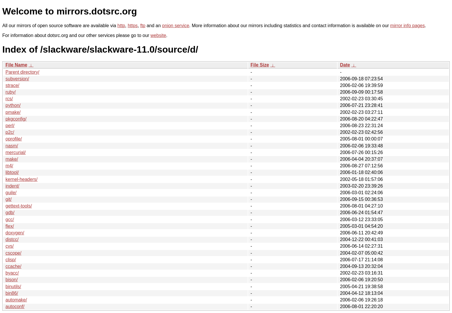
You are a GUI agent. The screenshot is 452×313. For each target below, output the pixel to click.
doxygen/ (14, 232)
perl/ (9, 125)
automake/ (16, 299)
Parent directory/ (22, 72)
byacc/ (12, 273)
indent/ (12, 186)
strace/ (12, 85)
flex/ (9, 226)
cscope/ (13, 253)
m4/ (9, 165)
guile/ (10, 192)
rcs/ (9, 98)
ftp (142, 25)
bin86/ (11, 293)
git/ (8, 199)
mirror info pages (407, 25)
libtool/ (12, 172)
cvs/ (9, 246)
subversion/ (17, 78)
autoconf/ (15, 306)
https (133, 25)
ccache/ (13, 266)
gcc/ (9, 219)
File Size (260, 64)
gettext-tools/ (18, 205)
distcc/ (11, 239)
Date (345, 64)
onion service (175, 25)
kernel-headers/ (21, 179)
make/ (11, 159)
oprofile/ (13, 138)
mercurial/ (15, 152)
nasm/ (11, 145)
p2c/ (9, 132)
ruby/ (10, 92)
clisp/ (10, 259)
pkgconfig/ (16, 118)
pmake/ (12, 112)
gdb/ (9, 212)
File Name (16, 64)
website (158, 35)
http (121, 25)
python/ (12, 105)
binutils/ (13, 286)
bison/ (11, 279)
